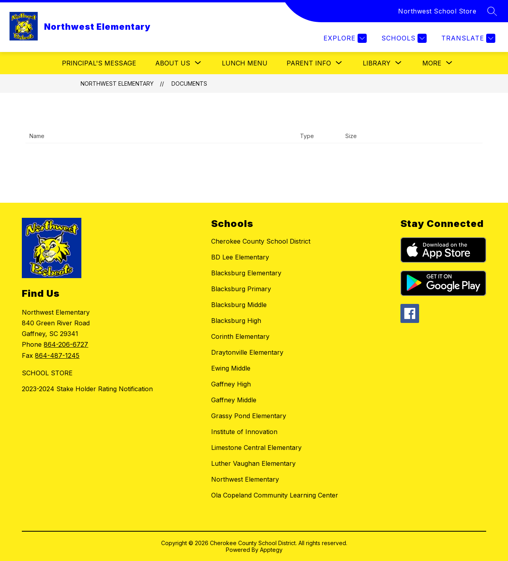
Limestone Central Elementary (256, 447)
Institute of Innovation (244, 432)
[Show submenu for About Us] (172, 63)
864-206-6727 (66, 344)
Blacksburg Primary (241, 289)
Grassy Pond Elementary (248, 416)
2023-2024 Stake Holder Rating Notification (87, 389)
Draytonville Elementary (247, 352)
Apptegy (271, 549)
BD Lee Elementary (240, 257)
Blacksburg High (236, 321)
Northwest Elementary (117, 83)
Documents (189, 83)
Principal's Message (99, 63)
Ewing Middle (230, 368)
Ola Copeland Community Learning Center (274, 495)
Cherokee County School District (260, 241)
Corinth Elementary (240, 336)
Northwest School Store (437, 11)
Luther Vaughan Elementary (253, 463)
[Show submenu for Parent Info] (309, 63)
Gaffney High (231, 384)
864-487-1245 (57, 355)
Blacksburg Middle (239, 305)
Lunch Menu (244, 63)
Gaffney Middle (233, 400)
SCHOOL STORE (47, 373)
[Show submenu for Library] (377, 63)
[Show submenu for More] (431, 63)
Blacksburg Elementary (246, 273)
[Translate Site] (467, 38)
